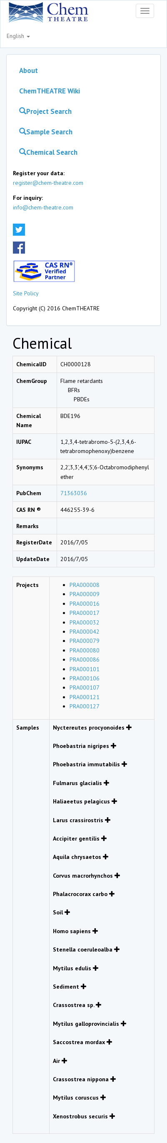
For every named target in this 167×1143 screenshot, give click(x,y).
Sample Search (45, 131)
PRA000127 (85, 706)
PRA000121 (85, 697)
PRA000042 (85, 631)
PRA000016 (85, 603)
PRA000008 (85, 585)
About (28, 70)
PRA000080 (85, 650)
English (18, 36)
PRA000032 (85, 622)
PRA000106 (85, 678)
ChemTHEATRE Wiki (49, 91)
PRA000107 (85, 687)
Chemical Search (48, 152)
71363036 (73, 493)
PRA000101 (85, 669)
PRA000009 (85, 594)
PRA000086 (85, 659)
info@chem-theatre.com (43, 207)
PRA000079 (85, 641)
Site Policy (26, 293)
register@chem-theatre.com (48, 182)
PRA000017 (85, 613)
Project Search (45, 111)
